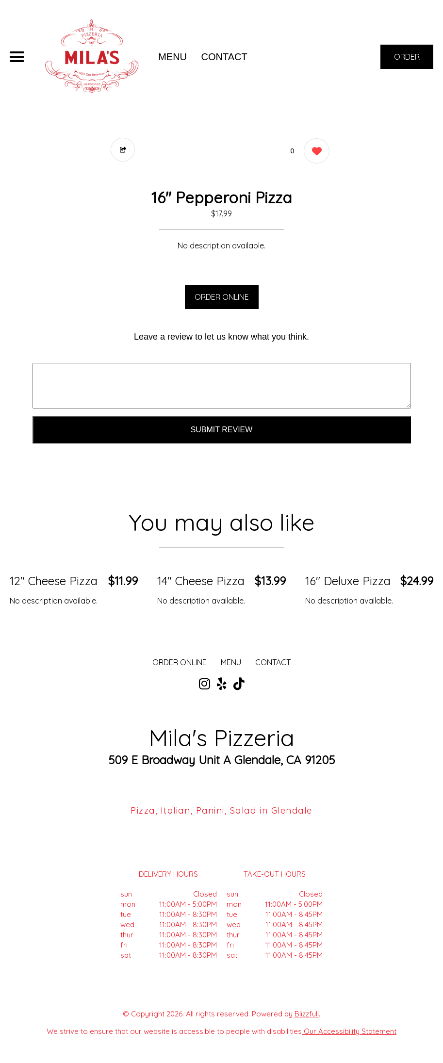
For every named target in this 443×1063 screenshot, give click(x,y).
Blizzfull (307, 1013)
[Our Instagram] (204, 684)
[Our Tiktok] (239, 684)
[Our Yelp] (222, 684)
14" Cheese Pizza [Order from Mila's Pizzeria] (201, 580)
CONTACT (224, 56)
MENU (172, 56)
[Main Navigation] (17, 56)
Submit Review (222, 429)
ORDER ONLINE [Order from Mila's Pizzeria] (179, 662)
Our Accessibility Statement (349, 1031)
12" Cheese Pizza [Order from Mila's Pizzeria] (54, 580)
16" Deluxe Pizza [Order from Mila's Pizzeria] (348, 580)
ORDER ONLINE (222, 297)
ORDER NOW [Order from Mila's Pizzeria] (407, 60)
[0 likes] (314, 152)
